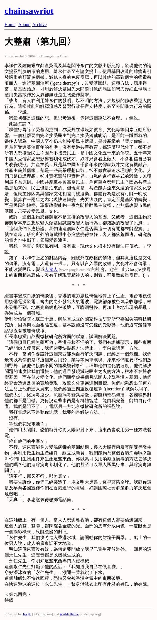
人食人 (51, 269)
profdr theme (69, 614)
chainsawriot (28, 11)
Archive (39, 24)
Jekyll (27, 614)
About (24, 24)
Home (9, 24)
